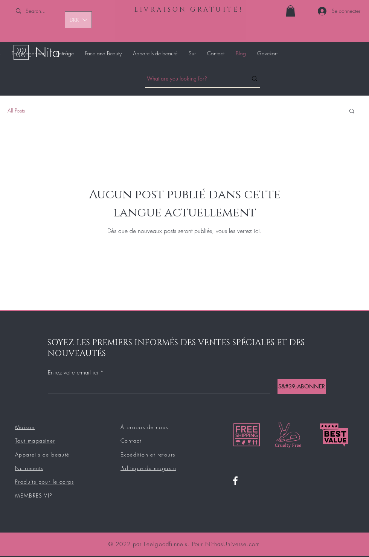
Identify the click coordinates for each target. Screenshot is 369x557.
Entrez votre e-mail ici (73, 373)
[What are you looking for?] (191, 78)
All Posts (16, 110)
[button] (290, 11)
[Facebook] (235, 480)
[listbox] (78, 19)
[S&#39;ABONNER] (302, 386)
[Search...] (46, 11)
